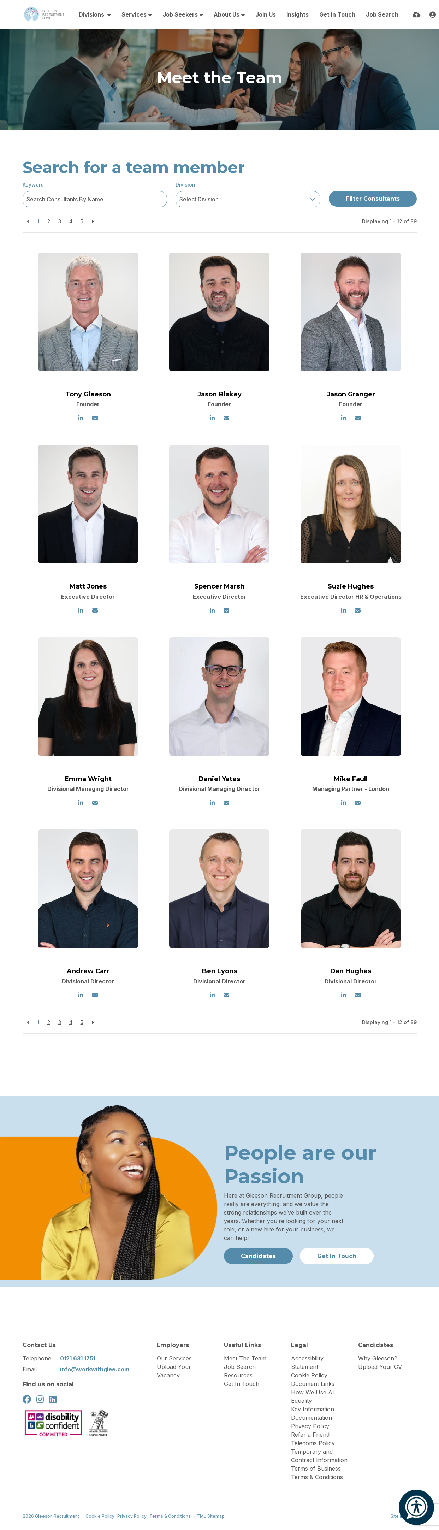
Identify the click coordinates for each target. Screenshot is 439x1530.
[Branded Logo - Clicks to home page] (44, 14)
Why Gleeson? (377, 1358)
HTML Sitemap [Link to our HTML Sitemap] (209, 1516)
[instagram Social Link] (40, 1399)
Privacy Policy (310, 1426)
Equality (301, 1400)
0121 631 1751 (77, 1358)
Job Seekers (180, 14)
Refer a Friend (310, 1434)
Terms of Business (316, 1468)
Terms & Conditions (317, 1477)
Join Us (265, 14)
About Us (226, 14)
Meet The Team (245, 1358)
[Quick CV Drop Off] (417, 14)
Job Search (382, 14)
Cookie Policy (309, 1375)
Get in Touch (337, 14)
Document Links (312, 1383)
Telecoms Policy (313, 1443)
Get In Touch (241, 1383)
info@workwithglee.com (94, 1369)
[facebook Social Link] (27, 1399)
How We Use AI (312, 1392)
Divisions (92, 14)
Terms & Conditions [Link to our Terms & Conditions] (170, 1516)
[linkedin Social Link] (53, 1399)
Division (185, 185)
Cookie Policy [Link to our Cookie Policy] (99, 1516)
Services (134, 14)
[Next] (92, 221)
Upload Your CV (380, 1366)
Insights (297, 14)
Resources (238, 1375)
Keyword (33, 185)
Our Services (174, 1358)
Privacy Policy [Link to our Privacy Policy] (132, 1516)
